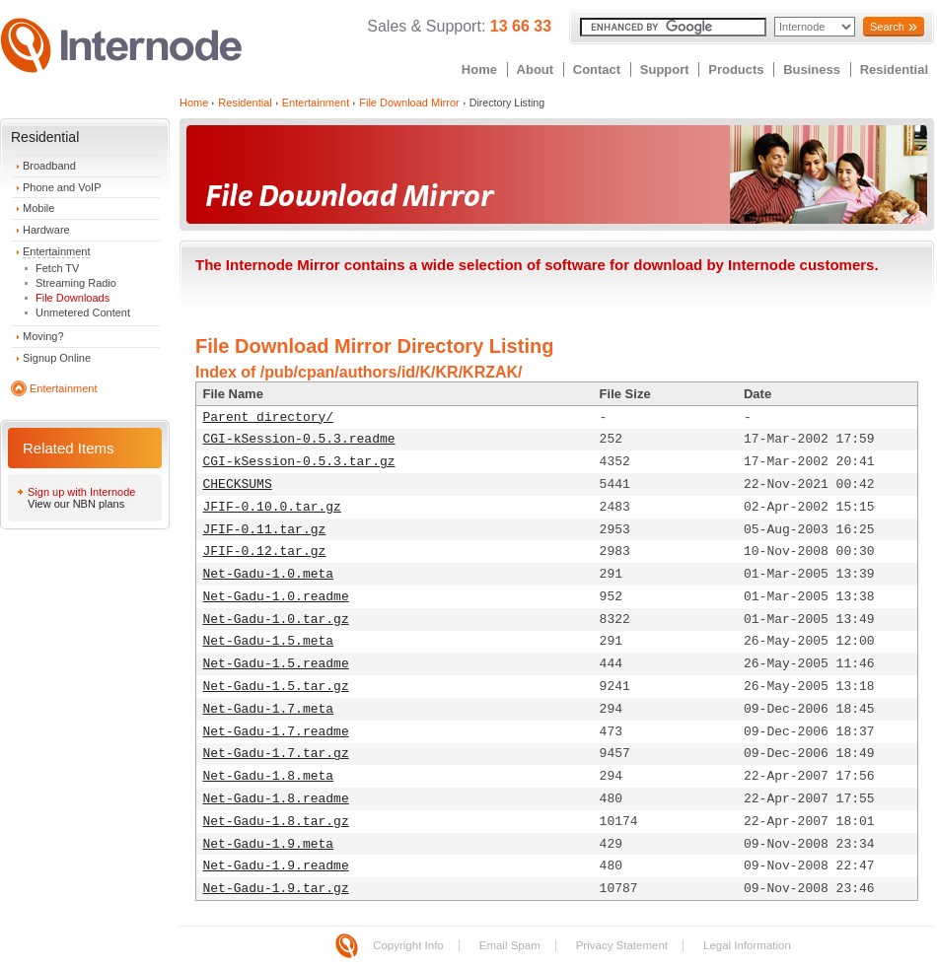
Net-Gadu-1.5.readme (276, 664)
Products (735, 69)
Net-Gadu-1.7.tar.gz (276, 753)
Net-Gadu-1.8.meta (268, 776)
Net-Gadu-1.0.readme (276, 596)
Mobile (38, 208)
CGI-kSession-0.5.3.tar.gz (299, 461)
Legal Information (747, 945)
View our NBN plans (76, 504)
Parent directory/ (268, 417)
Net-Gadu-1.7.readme (276, 732)
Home (479, 69)
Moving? (43, 336)
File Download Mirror (409, 102)
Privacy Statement (622, 945)
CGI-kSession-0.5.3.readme (299, 439)
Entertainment (56, 251)
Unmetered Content (83, 312)
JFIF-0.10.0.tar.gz (272, 507)
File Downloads (72, 298)
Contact (596, 69)
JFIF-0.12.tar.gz (264, 551)
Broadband (49, 166)
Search (887, 27)
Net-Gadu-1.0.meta (268, 574)
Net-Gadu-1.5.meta (268, 641)
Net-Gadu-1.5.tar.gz (276, 686)
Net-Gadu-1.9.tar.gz (276, 888)
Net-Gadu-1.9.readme (276, 866)
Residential (894, 69)
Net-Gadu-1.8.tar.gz (276, 821)
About (535, 69)
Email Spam (510, 945)
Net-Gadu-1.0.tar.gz (276, 619)
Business (811, 69)
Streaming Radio (76, 283)
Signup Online (57, 358)
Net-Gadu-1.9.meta (268, 844)
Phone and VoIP (62, 187)
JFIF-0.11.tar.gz (264, 529)
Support (664, 69)
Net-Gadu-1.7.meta (268, 709)
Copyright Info (408, 945)
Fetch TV (57, 268)
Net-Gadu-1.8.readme (276, 799)
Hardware (46, 230)
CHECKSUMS (237, 484)
